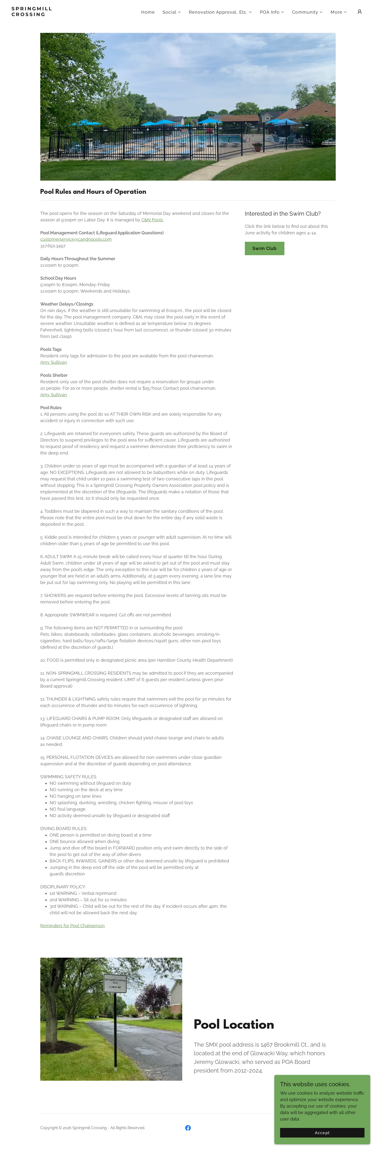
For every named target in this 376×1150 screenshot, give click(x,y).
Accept (322, 1133)
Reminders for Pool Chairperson (72, 925)
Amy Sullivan (53, 362)
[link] (61, 14)
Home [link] (148, 12)
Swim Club (264, 248)
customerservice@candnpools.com (76, 239)
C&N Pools (152, 219)
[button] (172, 12)
